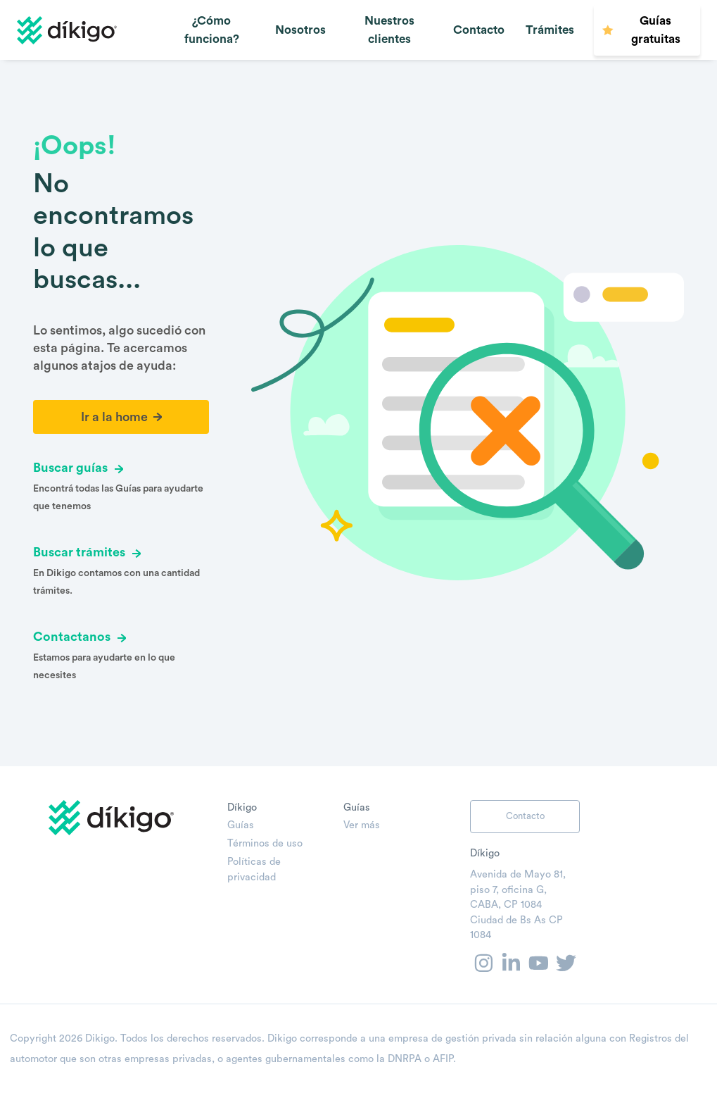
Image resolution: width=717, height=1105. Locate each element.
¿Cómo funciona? (211, 30)
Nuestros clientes (389, 30)
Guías (240, 825)
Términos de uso (265, 843)
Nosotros (300, 30)
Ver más (361, 825)
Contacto (479, 30)
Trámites (550, 30)
